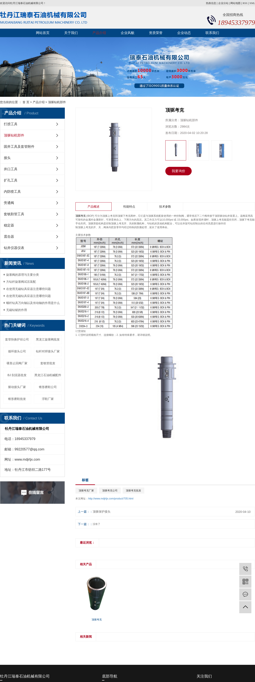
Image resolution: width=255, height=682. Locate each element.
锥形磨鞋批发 (17, 399)
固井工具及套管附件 (19, 146)
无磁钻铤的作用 (16, 310)
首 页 (26, 102)
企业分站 (223, 3)
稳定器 (9, 225)
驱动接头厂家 (17, 387)
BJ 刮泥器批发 (17, 375)
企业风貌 (127, 33)
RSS (245, 3)
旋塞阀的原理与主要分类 (22, 274)
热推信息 (211, 3)
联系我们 (212, 33)
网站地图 (235, 3)
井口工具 (10, 169)
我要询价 (178, 171)
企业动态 (184, 33)
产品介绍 (99, 33)
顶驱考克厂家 (86, 490)
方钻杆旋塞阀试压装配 (21, 281)
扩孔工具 (10, 180)
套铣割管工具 (14, 214)
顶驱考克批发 (133, 490)
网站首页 (43, 33)
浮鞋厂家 (48, 399)
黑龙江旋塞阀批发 (48, 339)
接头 (7, 158)
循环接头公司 (17, 351)
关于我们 (71, 33)
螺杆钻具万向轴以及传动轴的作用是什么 (33, 303)
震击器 (9, 236)
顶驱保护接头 (101, 511)
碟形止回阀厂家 (17, 363)
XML (252, 3)
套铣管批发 (47, 363)
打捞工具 (10, 124)
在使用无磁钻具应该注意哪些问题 (28, 289)
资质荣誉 (156, 33)
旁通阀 (9, 203)
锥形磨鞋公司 (48, 387)
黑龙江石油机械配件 (47, 375)
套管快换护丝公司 (17, 339)
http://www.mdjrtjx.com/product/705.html (110, 498)
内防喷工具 (12, 191)
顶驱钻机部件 (57, 102)
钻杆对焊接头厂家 (48, 351)
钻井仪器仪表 (14, 248)
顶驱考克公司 (110, 490)
